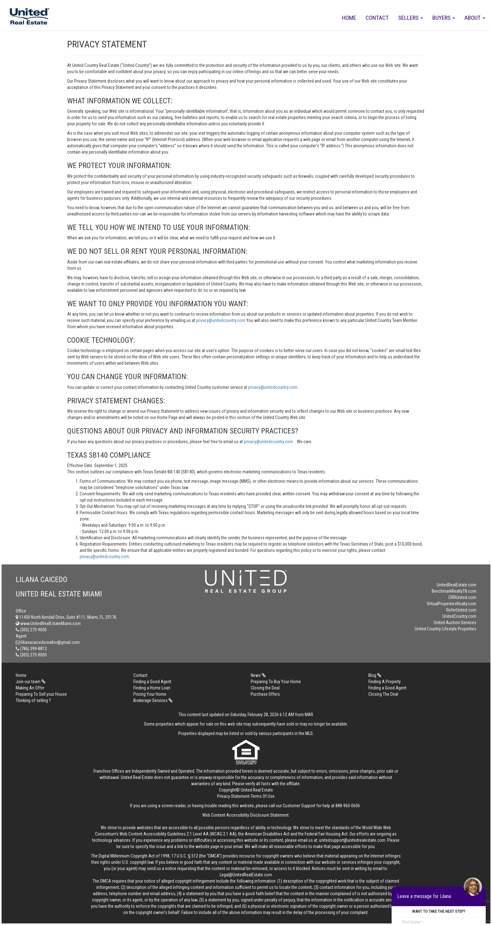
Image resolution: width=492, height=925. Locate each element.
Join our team (30, 681)
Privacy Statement (233, 796)
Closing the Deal (265, 687)
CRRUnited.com (462, 597)
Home (349, 17)
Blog (374, 675)
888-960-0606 (347, 805)
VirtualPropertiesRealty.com (451, 603)
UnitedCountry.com (459, 616)
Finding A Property (384, 681)
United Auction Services (455, 622)
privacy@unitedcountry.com (221, 320)
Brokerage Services (153, 700)
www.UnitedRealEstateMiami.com (48, 623)
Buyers (443, 17)
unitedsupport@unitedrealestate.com (352, 840)
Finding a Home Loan (151, 687)
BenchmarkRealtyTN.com (454, 591)
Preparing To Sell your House (41, 694)
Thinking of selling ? (33, 700)
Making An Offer (30, 687)
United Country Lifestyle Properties (445, 628)
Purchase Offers (265, 694)
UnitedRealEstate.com (456, 584)
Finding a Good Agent (152, 681)
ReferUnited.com (461, 609)
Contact (377, 17)
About (474, 17)
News (258, 675)
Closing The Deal (383, 694)
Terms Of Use (263, 796)
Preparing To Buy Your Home (276, 681)
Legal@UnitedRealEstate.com (246, 874)
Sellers (410, 17)
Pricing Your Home (149, 694)
